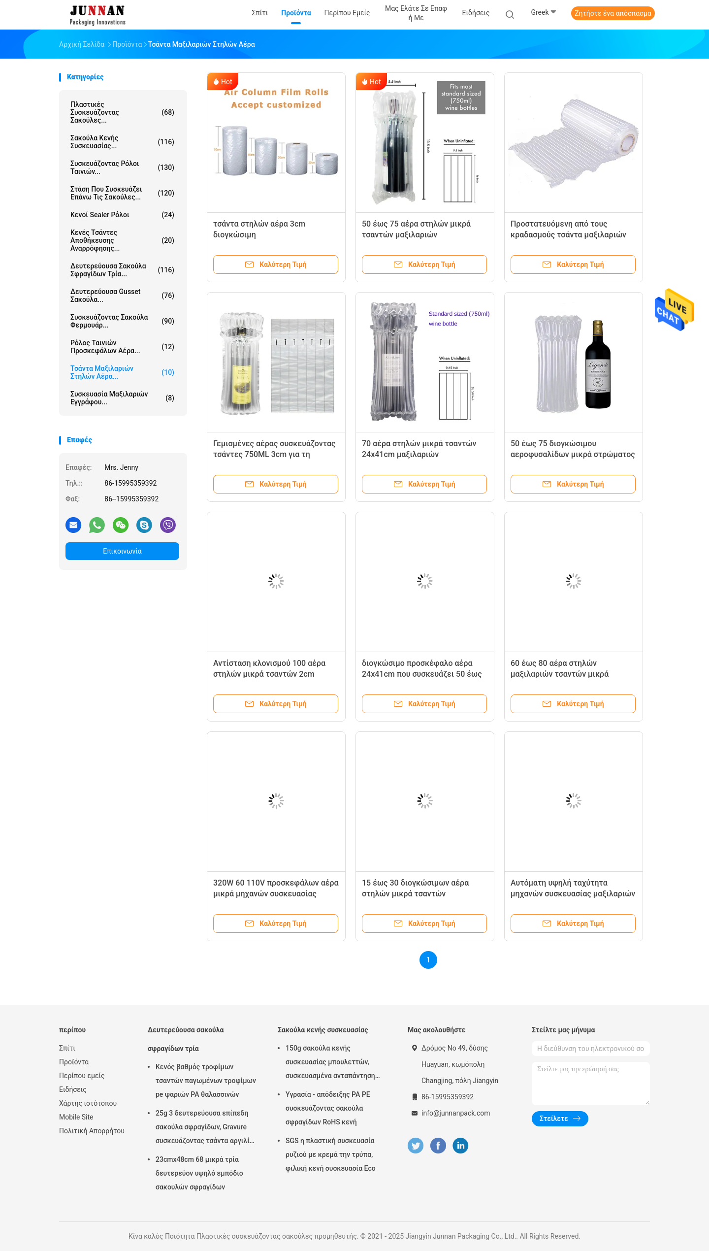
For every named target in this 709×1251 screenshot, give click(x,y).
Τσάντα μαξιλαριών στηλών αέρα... (122, 372)
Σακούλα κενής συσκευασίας (323, 1030)
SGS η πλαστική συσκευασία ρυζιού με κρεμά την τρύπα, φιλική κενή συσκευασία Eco (331, 1154)
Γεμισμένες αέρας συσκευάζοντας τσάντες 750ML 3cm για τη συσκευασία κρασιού (274, 454)
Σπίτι (67, 1048)
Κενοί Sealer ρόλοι (122, 215)
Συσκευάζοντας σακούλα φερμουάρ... (122, 321)
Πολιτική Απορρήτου (92, 1131)
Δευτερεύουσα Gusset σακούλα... (122, 295)
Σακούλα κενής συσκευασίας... (122, 142)
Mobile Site (76, 1117)
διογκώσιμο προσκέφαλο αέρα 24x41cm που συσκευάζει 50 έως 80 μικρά (422, 674)
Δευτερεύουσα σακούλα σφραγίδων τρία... (122, 270)
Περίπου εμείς (82, 1076)
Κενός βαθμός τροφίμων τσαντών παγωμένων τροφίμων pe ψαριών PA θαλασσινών (206, 1080)
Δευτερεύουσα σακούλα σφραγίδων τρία (186, 1039)
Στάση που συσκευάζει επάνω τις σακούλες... (122, 193)
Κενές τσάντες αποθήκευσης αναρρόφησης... (122, 240)
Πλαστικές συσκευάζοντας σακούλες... (122, 112)
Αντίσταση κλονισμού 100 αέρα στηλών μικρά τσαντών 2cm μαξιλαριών (269, 674)
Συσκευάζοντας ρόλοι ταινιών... (122, 167)
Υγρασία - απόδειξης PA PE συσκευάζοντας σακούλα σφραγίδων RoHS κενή (328, 1108)
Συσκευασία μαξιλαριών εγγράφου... (122, 398)
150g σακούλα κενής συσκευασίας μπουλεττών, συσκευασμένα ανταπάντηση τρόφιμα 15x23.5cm (330, 1063)
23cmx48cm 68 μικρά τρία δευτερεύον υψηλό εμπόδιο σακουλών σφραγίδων (199, 1173)
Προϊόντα (74, 1062)
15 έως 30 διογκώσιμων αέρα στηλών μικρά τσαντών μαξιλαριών (415, 893)
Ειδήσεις (73, 1089)
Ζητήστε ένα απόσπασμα (613, 13)
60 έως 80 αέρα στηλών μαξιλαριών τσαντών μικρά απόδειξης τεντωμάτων (560, 674)
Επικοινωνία (122, 551)
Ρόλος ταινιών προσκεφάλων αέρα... (122, 347)
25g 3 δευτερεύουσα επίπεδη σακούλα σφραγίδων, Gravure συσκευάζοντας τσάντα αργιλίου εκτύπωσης (206, 1128)
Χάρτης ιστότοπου (88, 1103)
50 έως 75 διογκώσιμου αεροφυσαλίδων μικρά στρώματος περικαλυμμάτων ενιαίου (573, 454)
